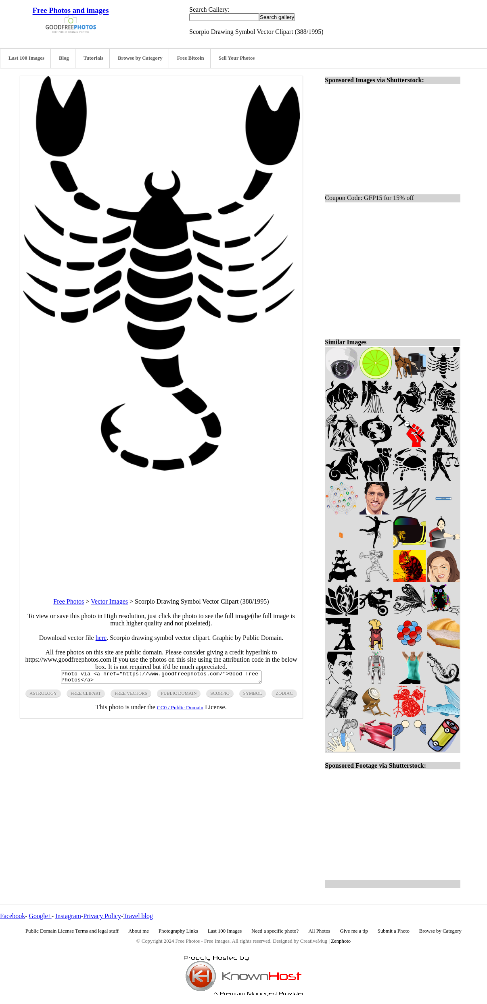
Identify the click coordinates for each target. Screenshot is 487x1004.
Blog (64, 58)
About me (138, 931)
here (101, 637)
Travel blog (138, 915)
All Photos (319, 931)
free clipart (86, 695)
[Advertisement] (161, 527)
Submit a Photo (394, 931)
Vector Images (109, 601)
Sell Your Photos (237, 58)
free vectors (131, 695)
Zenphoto (341, 941)
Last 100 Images (26, 58)
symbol (252, 695)
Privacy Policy (102, 915)
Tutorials (93, 58)
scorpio (219, 695)
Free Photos (68, 601)
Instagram (68, 915)
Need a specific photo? (275, 931)
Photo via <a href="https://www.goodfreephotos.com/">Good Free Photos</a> (161, 678)
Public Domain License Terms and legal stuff (72, 931)
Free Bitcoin (190, 58)
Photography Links (178, 931)
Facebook (12, 915)
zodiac (284, 695)
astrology (43, 695)
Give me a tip (354, 931)
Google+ (40, 915)
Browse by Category (140, 58)
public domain (179, 695)
